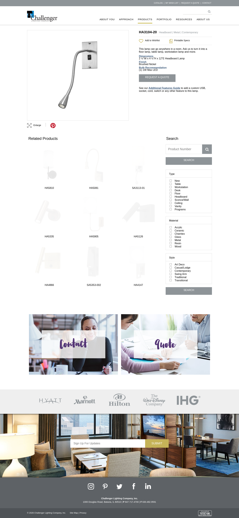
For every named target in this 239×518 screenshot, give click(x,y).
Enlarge (37, 125)
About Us (203, 19)
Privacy (83, 513)
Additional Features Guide (164, 88)
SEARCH (188, 160)
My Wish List (171, 3)
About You (107, 19)
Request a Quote (190, 3)
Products (145, 19)
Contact (206, 3)
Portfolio (164, 19)
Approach (126, 19)
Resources (184, 19)
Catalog (158, 3)
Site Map (74, 513)
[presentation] (108, 454)
